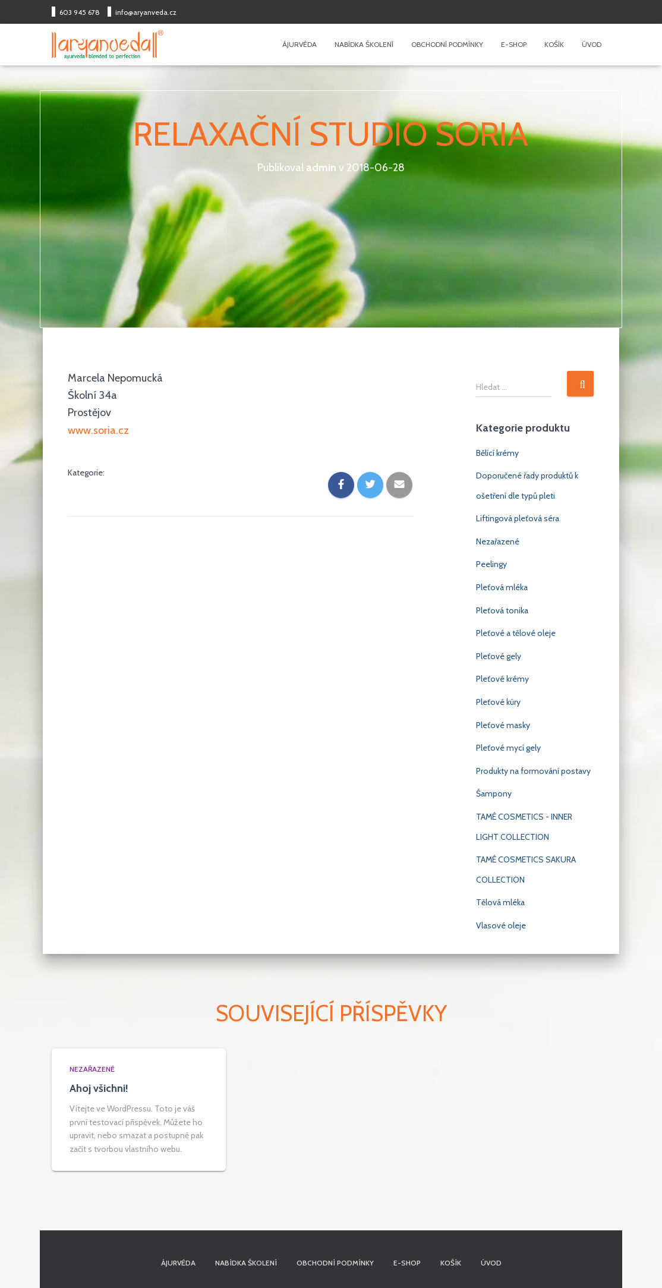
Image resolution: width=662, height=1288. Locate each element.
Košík (554, 44)
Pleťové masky (503, 725)
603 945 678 (79, 12)
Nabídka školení (364, 44)
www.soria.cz (98, 429)
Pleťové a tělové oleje (516, 633)
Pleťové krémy (502, 678)
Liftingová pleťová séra (517, 518)
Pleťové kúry (498, 702)
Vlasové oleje (501, 925)
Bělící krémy (497, 453)
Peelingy (491, 564)
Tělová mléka (500, 902)
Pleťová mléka (502, 587)
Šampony (494, 793)
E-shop (514, 44)
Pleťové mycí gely (508, 747)
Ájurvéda (299, 44)
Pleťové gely (498, 656)
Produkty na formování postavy (533, 771)
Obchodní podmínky (447, 44)
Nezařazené (497, 541)
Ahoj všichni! (99, 1088)
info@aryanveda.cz (145, 12)
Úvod (591, 44)
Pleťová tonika (502, 610)
